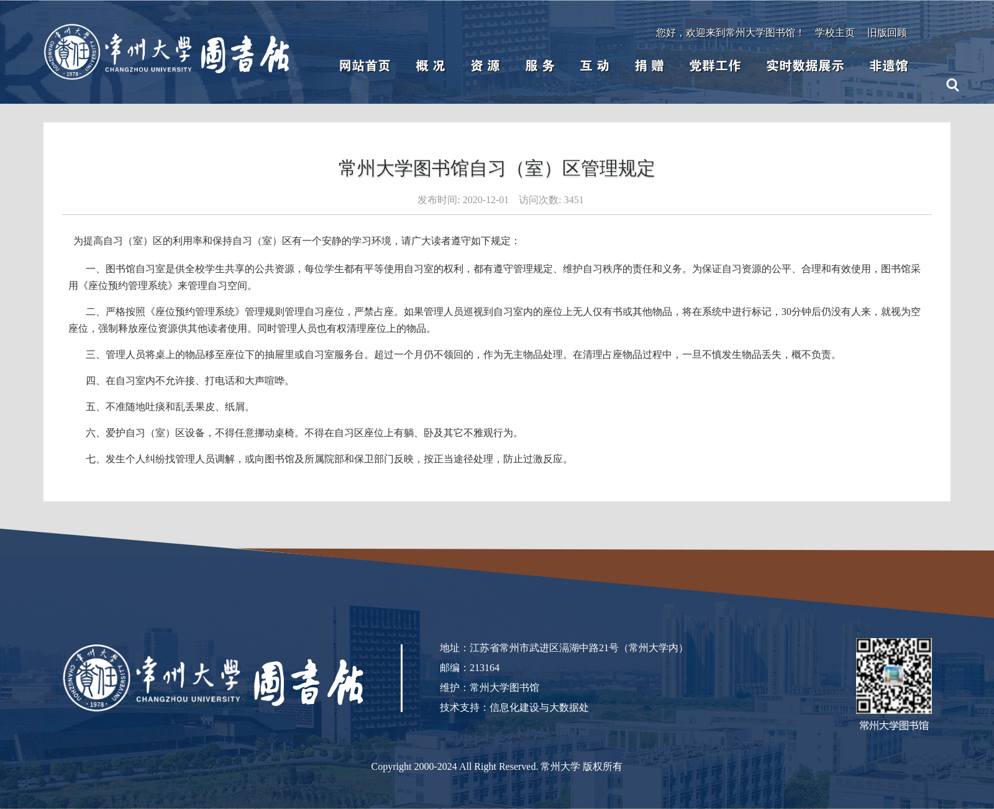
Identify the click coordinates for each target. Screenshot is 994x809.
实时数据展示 (805, 65)
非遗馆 (888, 65)
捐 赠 (649, 65)
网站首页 (365, 65)
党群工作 (715, 65)
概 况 (430, 65)
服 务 (540, 65)
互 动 (594, 65)
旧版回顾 (887, 32)
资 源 (485, 65)
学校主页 (835, 32)
